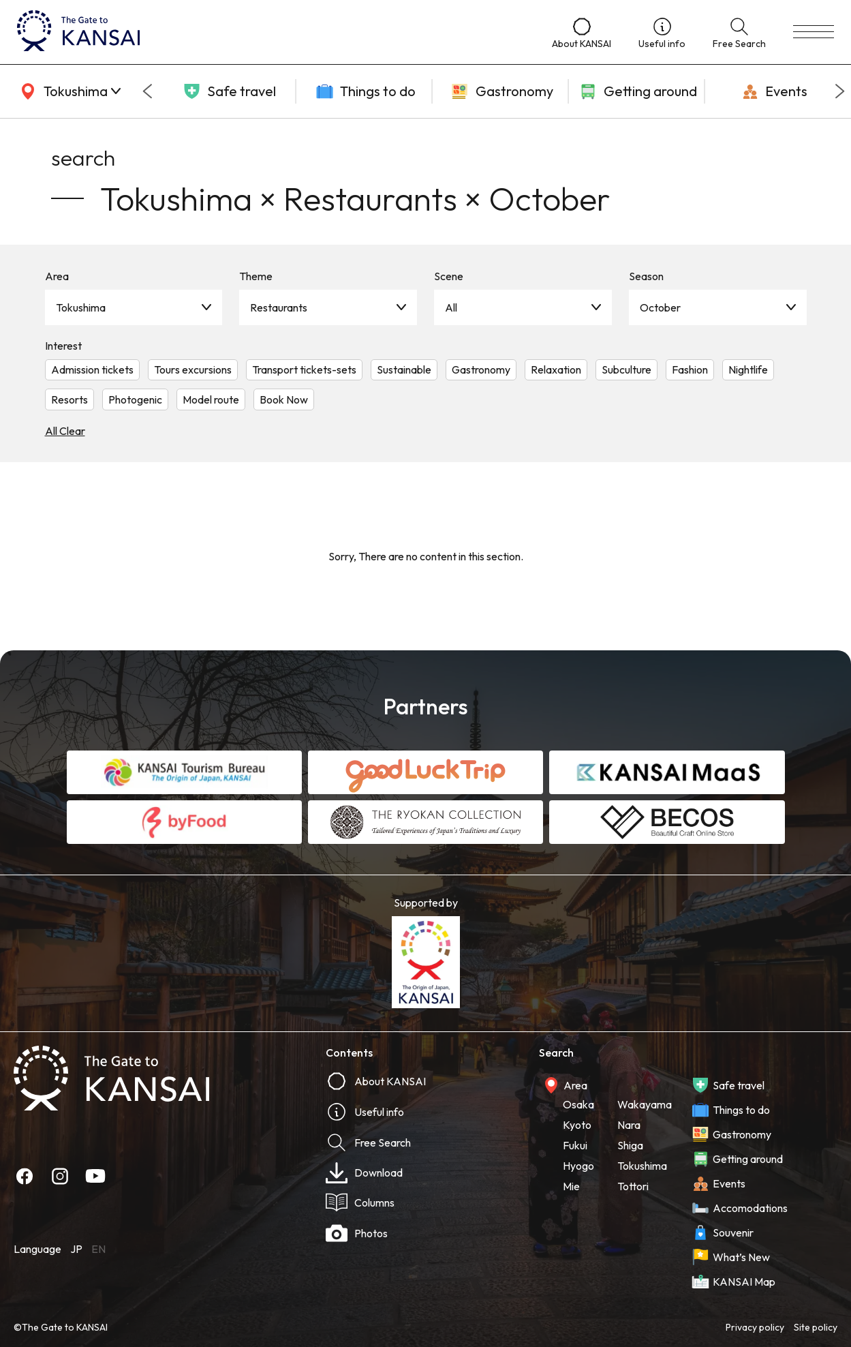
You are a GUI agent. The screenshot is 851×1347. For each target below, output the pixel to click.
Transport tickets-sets (304, 369)
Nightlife (748, 369)
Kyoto (577, 1125)
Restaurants (278, 307)
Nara (628, 1125)
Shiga (630, 1145)
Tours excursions (193, 369)
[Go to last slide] (147, 91)
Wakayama (644, 1104)
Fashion (690, 369)
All (451, 307)
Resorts (69, 399)
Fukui (575, 1145)
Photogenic (135, 399)
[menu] (813, 32)
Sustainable (404, 369)
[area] (68, 91)
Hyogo (578, 1165)
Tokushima (81, 307)
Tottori (633, 1186)
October (660, 307)
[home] (271, 32)
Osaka (578, 1104)
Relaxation (556, 369)
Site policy (815, 1327)
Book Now (284, 399)
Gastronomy (481, 369)
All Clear (65, 431)
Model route (211, 399)
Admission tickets (92, 369)
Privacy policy (755, 1327)
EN (98, 1249)
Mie (571, 1186)
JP (76, 1249)
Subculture (626, 369)
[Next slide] (840, 91)
